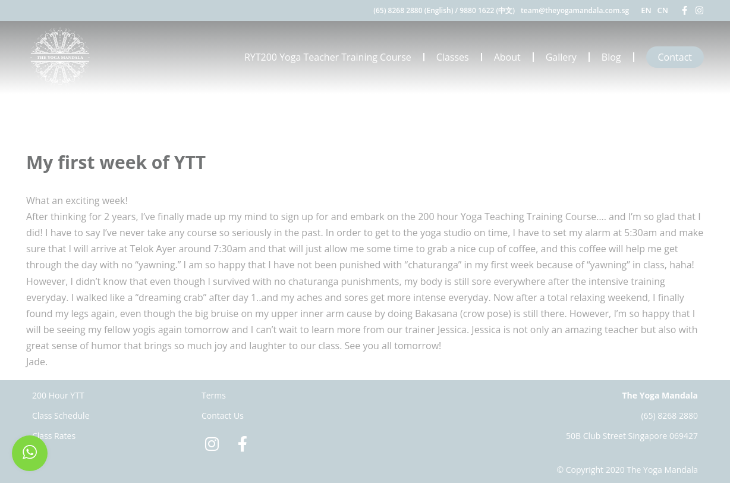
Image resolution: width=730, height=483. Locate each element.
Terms (214, 395)
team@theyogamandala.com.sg (575, 10)
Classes (452, 57)
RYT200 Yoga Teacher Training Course (327, 57)
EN (646, 10)
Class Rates (53, 435)
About (507, 57)
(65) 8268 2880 (669, 415)
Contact (675, 57)
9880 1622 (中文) (487, 10)
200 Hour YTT (58, 395)
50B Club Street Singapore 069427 (632, 435)
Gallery (561, 57)
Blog (611, 57)
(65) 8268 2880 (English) (413, 10)
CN (662, 10)
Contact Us (223, 415)
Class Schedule (61, 415)
